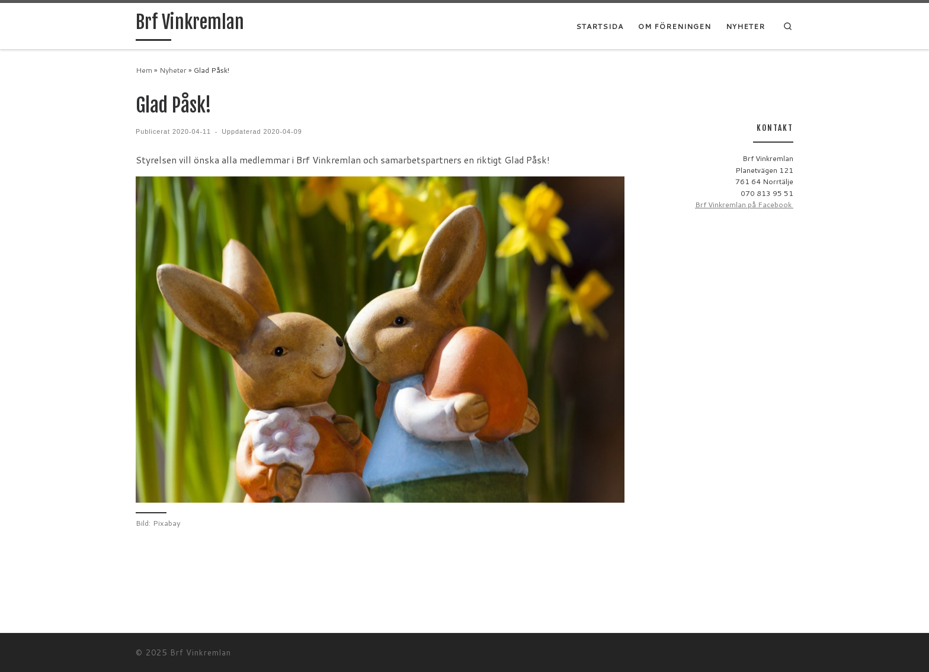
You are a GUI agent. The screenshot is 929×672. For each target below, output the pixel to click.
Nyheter (173, 70)
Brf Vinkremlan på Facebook (744, 205)
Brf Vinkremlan (200, 652)
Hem (144, 70)
